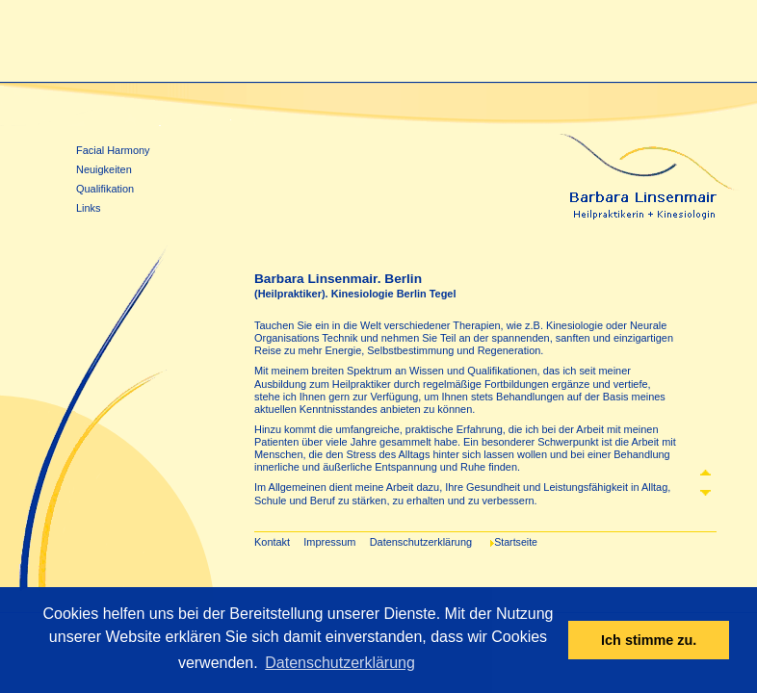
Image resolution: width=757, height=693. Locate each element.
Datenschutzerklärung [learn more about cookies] (340, 662)
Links (88, 208)
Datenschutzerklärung (421, 542)
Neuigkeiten (104, 169)
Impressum (329, 542)
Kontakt (272, 542)
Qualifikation (105, 188)
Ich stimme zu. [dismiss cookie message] (648, 640)
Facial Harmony (113, 150)
